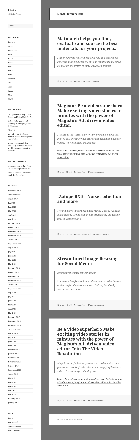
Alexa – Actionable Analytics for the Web (19, 174)
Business (11, 42)
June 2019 (12, 207)
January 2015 (13, 402)
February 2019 (14, 223)
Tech (10, 87)
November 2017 (14, 280)
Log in (10, 418)
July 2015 (11, 378)
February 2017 (14, 317)
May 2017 (12, 305)
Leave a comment (92, 81)
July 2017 (11, 297)
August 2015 (13, 374)
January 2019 (13, 227)
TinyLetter (12, 130)
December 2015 (14, 358)
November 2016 (14, 325)
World (10, 99)
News (10, 74)
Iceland (11, 62)
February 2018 (14, 268)
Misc (10, 66)
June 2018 (12, 256)
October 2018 (13, 239)
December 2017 (14, 276)
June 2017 (12, 301)
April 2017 (12, 309)
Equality (11, 54)
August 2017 (13, 292)
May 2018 (12, 260)
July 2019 (11, 203)
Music (10, 70)
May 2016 (12, 345)
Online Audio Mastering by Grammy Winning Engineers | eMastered (19, 123)
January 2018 (13, 272)
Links (12, 10)
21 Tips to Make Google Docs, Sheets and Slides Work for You (20, 115)
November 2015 (14, 362)
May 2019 (12, 211)
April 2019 (12, 215)
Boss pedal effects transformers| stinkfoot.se (19, 167)
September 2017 (14, 288)
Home (10, 58)
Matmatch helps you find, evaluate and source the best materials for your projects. (87, 43)
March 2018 (13, 264)
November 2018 (14, 235)
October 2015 (13, 366)
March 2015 (13, 394)
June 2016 (12, 341)
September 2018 (14, 243)
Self (9, 83)
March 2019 (13, 219)
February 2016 (14, 350)
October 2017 (13, 284)
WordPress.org (14, 430)
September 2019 (14, 195)
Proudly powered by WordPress (69, 419)
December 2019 (14, 191)
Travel (10, 91)
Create (10, 46)
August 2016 (13, 333)
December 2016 (14, 321)
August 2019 (13, 199)
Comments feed (14, 426)
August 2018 (13, 248)
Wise (10, 95)
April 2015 (12, 390)
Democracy (12, 50)
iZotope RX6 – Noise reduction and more (89, 198)
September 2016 (14, 329)
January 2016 (13, 354)
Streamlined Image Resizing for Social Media (87, 261)
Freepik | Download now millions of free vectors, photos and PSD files (20, 136)
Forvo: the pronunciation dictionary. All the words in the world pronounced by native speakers (20, 147)
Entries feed (13, 422)
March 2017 (13, 313)
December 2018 (14, 231)
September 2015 (14, 370)
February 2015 (14, 398)
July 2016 (11, 337)
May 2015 (12, 386)
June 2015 (12, 382)
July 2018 (11, 252)
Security (11, 79)
